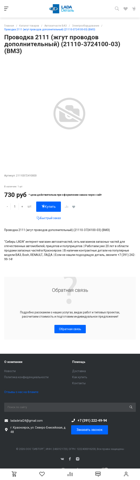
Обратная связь (70, 329)
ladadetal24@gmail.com (26, 420)
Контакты (79, 383)
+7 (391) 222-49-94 (92, 421)
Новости (10, 371)
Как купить (79, 377)
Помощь (78, 362)
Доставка (79, 371)
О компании (13, 362)
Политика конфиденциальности (26, 377)
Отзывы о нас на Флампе (21, 392)
